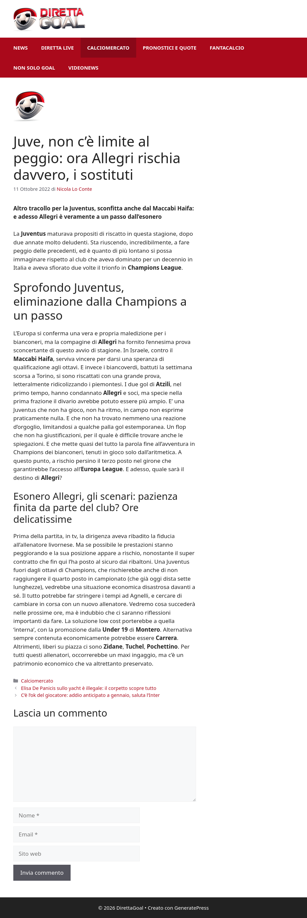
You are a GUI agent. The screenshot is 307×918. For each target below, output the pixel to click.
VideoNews (83, 67)
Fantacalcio (227, 47)
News (20, 47)
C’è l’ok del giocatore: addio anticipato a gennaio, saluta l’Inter (90, 695)
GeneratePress (191, 907)
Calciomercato (108, 47)
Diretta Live (57, 47)
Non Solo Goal (34, 67)
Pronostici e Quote (169, 47)
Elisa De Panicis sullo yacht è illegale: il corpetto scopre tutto (88, 688)
